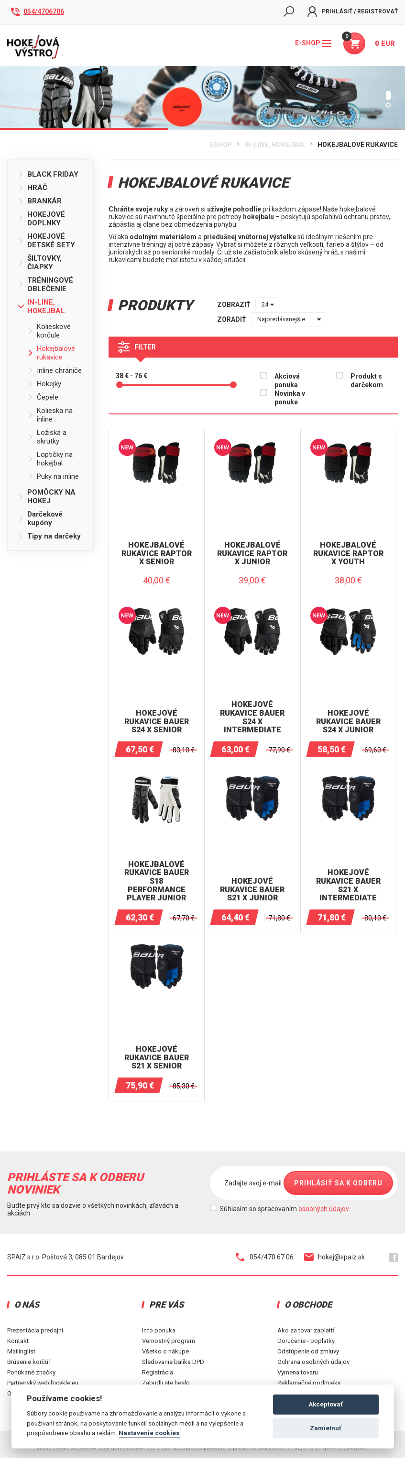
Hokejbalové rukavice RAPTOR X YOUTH (348, 553)
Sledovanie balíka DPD (173, 1361)
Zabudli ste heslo (166, 1382)
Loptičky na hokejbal (50, 458)
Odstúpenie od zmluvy (308, 1351)
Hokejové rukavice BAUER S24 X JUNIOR (348, 721)
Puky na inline (53, 476)
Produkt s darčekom (366, 380)
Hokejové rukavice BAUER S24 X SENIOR (156, 721)
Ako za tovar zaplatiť (306, 1330)
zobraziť (234, 304)
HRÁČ (32, 187)
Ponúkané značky (31, 1372)
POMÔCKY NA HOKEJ (47, 496)
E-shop (313, 43)
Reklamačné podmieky (308, 1382)
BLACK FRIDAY (48, 174)
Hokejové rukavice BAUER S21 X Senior (156, 1057)
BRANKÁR (40, 201)
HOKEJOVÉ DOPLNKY (41, 218)
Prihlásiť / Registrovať (352, 11)
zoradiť (231, 319)
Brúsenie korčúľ (28, 1361)
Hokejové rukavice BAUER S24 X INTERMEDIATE (252, 717)
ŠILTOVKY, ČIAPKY (40, 262)
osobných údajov (323, 1209)
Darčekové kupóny (40, 518)
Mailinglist (21, 1351)
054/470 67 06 (265, 1257)
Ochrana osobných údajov (313, 1361)
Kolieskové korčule (49, 330)
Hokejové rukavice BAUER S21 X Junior (252, 889)
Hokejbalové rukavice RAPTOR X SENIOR (156, 553)
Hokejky (44, 384)
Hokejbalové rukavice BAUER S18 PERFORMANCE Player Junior (156, 881)
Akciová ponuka (287, 380)
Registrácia (157, 1372)
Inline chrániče (54, 370)
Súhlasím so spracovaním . (284, 1209)
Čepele (42, 397)
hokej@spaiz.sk (334, 1257)
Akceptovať (325, 1404)
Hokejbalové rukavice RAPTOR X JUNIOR (252, 553)
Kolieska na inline (50, 414)
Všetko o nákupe (165, 1351)
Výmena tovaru (297, 1372)
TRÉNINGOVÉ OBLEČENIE (45, 284)
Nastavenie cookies (149, 1433)
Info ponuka (158, 1330)
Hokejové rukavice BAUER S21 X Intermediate (348, 885)
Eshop (221, 144)
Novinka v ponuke (289, 398)
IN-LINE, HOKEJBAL (275, 144)
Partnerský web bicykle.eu (42, 1382)
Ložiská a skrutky (46, 436)
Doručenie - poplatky (306, 1340)
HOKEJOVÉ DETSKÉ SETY (46, 240)
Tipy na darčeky (49, 536)
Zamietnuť (325, 1428)
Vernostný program (168, 1340)
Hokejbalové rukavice (357, 144)
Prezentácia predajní (35, 1330)
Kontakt (18, 1340)
